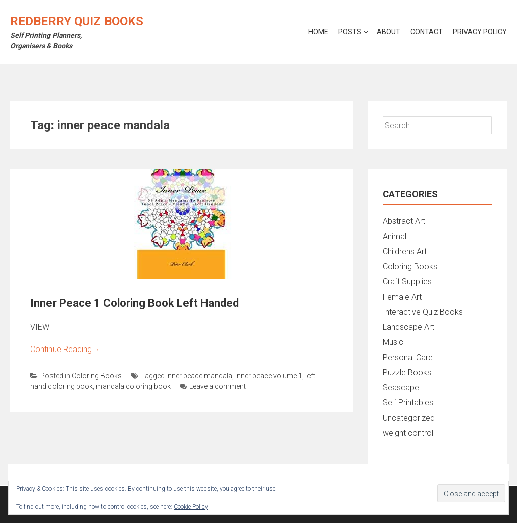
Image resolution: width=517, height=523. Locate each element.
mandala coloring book (133, 386)
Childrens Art (405, 251)
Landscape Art (408, 327)
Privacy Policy (480, 32)
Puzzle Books (407, 372)
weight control (408, 433)
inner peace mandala (199, 376)
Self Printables (408, 403)
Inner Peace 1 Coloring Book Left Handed (134, 303)
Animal (394, 236)
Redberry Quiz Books (76, 21)
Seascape (401, 387)
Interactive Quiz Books (423, 312)
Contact (426, 32)
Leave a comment (213, 386)
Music (393, 342)
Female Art (402, 297)
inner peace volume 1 (268, 376)
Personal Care (408, 357)
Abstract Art (404, 221)
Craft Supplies (407, 281)
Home (318, 32)
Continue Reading (65, 349)
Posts (349, 32)
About (388, 32)
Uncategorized (409, 418)
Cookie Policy (191, 506)
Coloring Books (97, 376)
